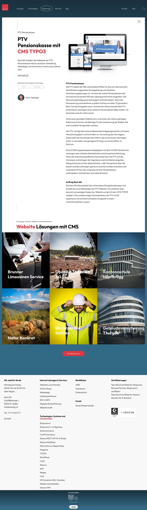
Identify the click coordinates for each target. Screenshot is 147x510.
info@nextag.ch (11, 407)
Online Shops (45, 388)
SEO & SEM (45, 400)
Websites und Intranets (50, 384)
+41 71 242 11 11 (14, 412)
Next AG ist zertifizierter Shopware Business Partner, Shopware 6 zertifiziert (126, 388)
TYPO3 (23, 87)
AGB (78, 384)
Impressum (80, 388)
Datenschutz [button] (73, 502)
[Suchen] (144, 8)
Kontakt (7, 418)
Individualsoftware (48, 396)
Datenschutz (81, 392)
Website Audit (46, 407)
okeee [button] (73, 507)
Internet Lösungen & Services (53, 380)
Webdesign (37, 87)
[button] (20, 9)
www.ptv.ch (23, 75)
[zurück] (139, 21)
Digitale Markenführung (50, 403)
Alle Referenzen (73, 353)
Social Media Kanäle (85, 405)
